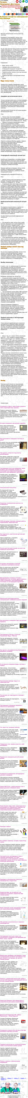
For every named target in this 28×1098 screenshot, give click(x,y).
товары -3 (16, 1078)
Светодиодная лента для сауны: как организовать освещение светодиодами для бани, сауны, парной (13, 938)
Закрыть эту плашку (13, 1097)
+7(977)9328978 (4, 0)
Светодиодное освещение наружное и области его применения (11, 706)
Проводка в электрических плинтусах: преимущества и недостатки (11, 880)
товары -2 (9, 1078)
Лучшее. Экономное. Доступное (11, 3)
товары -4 (23, 1078)
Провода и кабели (5, 826)
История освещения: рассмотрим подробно (13, 423)
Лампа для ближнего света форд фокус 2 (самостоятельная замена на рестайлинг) (12, 1001)
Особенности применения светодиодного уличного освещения (12, 774)
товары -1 (3, 1078)
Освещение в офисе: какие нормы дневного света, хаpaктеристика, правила (13, 407)
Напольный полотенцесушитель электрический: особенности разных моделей (13, 599)
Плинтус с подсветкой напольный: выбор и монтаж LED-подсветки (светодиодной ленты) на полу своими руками (13, 980)
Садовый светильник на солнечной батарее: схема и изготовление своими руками (13, 1045)
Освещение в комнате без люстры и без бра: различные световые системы (13, 1031)
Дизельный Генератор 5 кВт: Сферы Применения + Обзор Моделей (10, 1015)
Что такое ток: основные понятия (10, 727)
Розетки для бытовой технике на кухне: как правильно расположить (12, 549)
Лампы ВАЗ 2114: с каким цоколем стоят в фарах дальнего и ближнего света (12, 787)
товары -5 (3, 1079)
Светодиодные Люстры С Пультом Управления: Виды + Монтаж (10, 635)
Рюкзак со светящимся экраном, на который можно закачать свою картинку (10, 7)
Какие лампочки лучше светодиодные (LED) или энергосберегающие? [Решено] (13, 908)
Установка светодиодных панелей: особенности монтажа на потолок (10, 564)
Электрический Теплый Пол (8, 487)
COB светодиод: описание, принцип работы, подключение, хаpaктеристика (13, 522)
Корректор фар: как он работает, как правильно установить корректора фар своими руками (11, 894)
